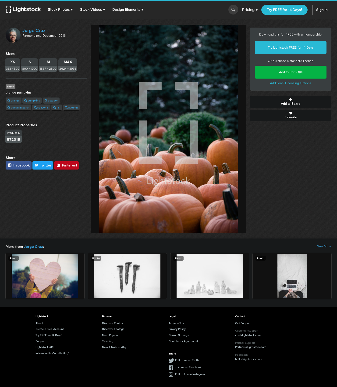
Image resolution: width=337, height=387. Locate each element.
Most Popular (110, 335)
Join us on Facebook (188, 367)
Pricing (250, 10)
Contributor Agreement (183, 341)
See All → (324, 246)
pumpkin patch (18, 107)
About (39, 323)
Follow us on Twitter (188, 360)
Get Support (243, 323)
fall (56, 107)
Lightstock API (44, 347)
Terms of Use (177, 323)
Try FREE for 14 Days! (284, 9)
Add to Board (290, 102)
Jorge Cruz (34, 30)
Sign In (322, 9)
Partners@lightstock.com (250, 347)
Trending (107, 341)
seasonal (41, 107)
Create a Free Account (49, 329)
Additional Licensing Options (290, 83)
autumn (71, 107)
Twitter (43, 165)
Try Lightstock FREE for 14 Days (291, 47)
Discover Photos (112, 323)
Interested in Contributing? (52, 353)
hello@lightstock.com (248, 359)
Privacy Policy (177, 329)
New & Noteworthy (114, 347)
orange (13, 100)
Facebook (18, 165)
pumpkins (32, 100)
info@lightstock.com (248, 335)
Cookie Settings (179, 335)
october (51, 100)
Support (40, 341)
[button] (60, 9)
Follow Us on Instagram (190, 374)
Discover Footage (113, 329)
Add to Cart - (290, 72)
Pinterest (66, 165)
